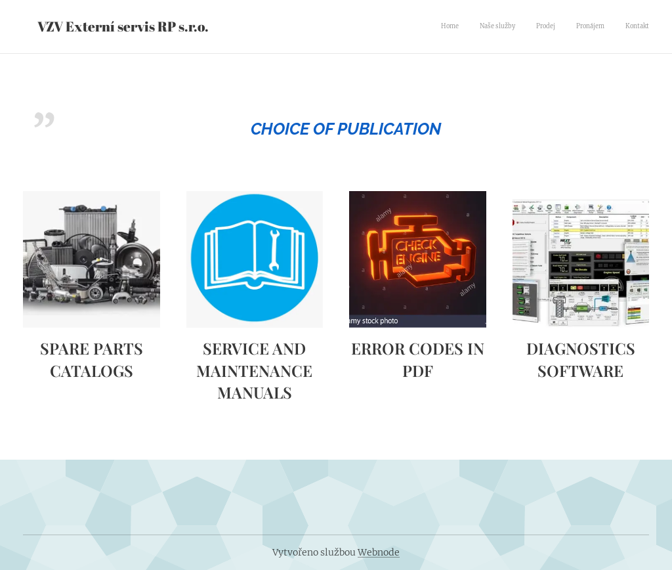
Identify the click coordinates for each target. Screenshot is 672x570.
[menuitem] (569, 27)
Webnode (379, 552)
